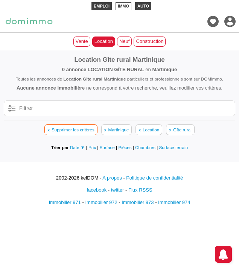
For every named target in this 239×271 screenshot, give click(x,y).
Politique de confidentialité (154, 178)
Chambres (146, 147)
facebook (97, 190)
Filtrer (26, 108)
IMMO (123, 6)
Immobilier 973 (138, 202)
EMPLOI (102, 6)
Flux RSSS (140, 190)
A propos (112, 178)
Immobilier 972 (101, 202)
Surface (108, 147)
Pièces (125, 147)
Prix (92, 147)
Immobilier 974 (174, 202)
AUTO (143, 6)
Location (103, 41)
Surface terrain (173, 147)
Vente (82, 41)
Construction (149, 41)
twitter (117, 190)
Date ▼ (77, 147)
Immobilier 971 (65, 202)
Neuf (124, 41)
